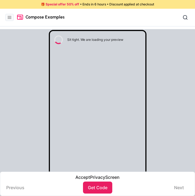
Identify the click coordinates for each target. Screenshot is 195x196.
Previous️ (15, 187)
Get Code (97, 187)
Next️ (179, 187)
